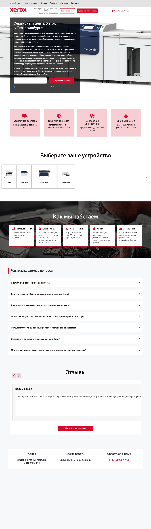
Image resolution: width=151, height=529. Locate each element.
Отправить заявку (61, 80)
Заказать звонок (67, 11)
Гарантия (53, 3)
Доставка (64, 3)
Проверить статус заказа (87, 11)
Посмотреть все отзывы (75, 428)
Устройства (15, 3)
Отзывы (43, 3)
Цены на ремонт (31, 3)
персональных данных (66, 87)
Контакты (75, 3)
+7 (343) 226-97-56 (119, 459)
